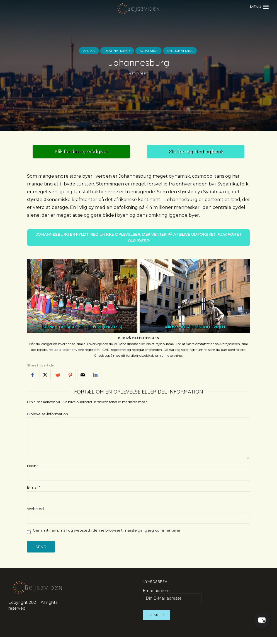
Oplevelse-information (47, 414)
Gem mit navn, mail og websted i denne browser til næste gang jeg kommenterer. (107, 530)
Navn (32, 466)
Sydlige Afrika (180, 51)
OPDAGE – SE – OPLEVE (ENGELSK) (90, 327)
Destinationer (117, 51)
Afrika (89, 51)
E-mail (33, 487)
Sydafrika (148, 51)
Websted (35, 508)
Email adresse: (172, 595)
